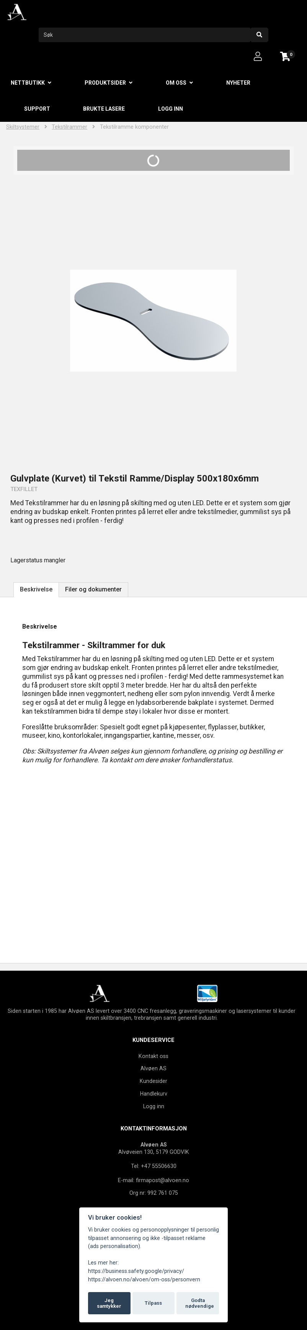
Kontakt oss (153, 1056)
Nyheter (238, 83)
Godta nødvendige (199, 1303)
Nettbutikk (28, 83)
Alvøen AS (153, 1068)
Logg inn (170, 109)
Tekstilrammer (69, 127)
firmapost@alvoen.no (162, 1180)
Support (37, 109)
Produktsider (105, 83)
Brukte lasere (104, 109)
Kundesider (153, 1081)
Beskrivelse (36, 589)
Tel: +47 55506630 (153, 1166)
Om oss (176, 83)
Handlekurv (153, 1094)
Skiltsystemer (22, 127)
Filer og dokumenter (93, 589)
